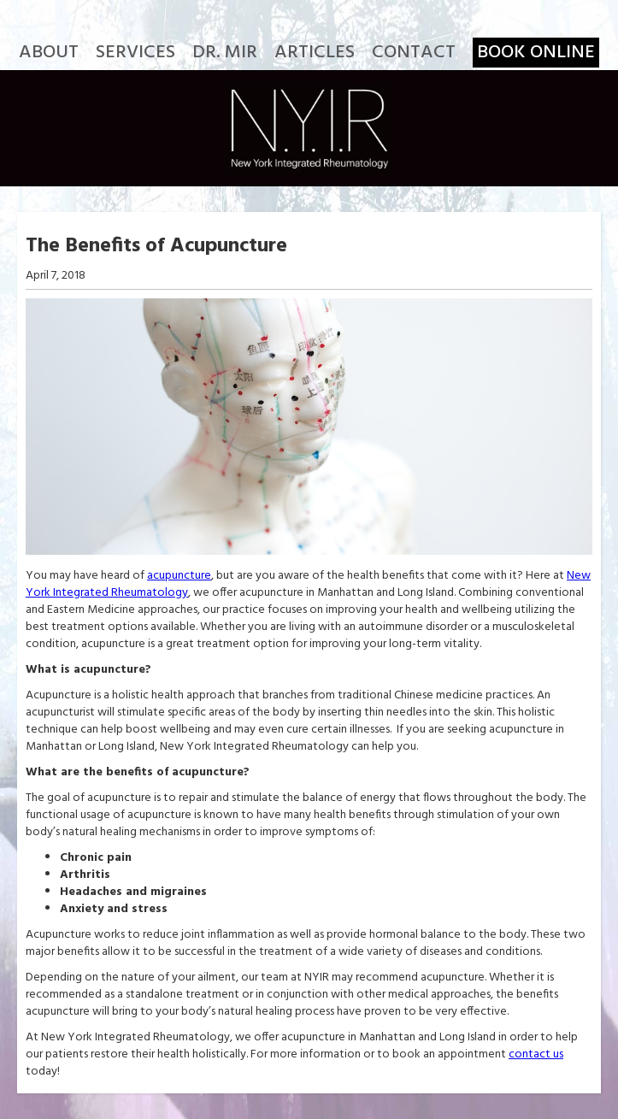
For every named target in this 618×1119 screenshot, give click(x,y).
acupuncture (179, 576)
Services (135, 53)
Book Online (536, 53)
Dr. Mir (224, 53)
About (49, 53)
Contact (414, 53)
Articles (314, 53)
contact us (536, 1054)
